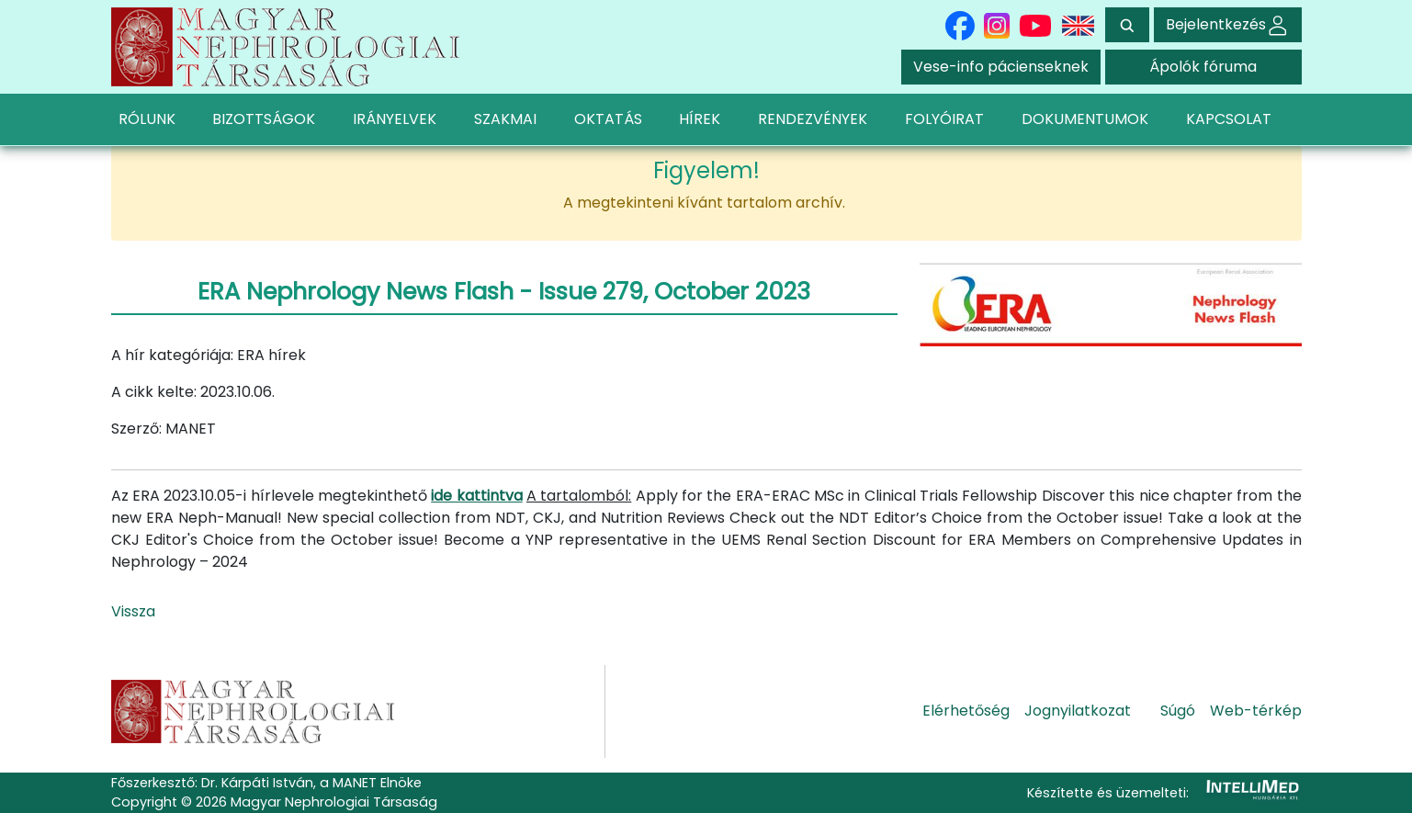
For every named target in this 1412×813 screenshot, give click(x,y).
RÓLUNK (147, 119)
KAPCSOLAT (1228, 119)
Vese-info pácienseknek (1001, 66)
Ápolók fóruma (1203, 66)
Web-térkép (1256, 710)
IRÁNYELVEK (394, 119)
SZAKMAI (505, 119)
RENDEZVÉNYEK (812, 119)
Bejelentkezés (1228, 24)
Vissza (133, 611)
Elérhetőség (966, 710)
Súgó (1177, 710)
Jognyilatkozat (1077, 710)
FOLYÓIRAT (944, 119)
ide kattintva (476, 495)
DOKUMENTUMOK (1085, 119)
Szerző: (136, 428)
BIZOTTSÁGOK (263, 119)
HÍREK (699, 119)
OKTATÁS (608, 119)
